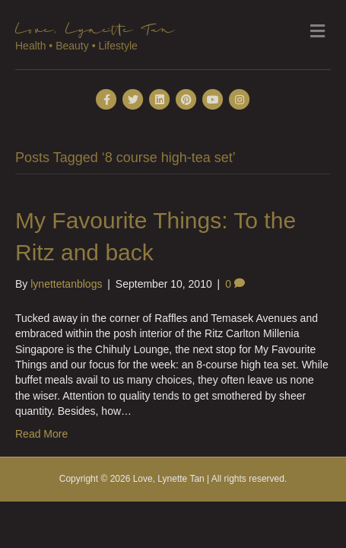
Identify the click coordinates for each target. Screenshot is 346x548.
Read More (41, 434)
